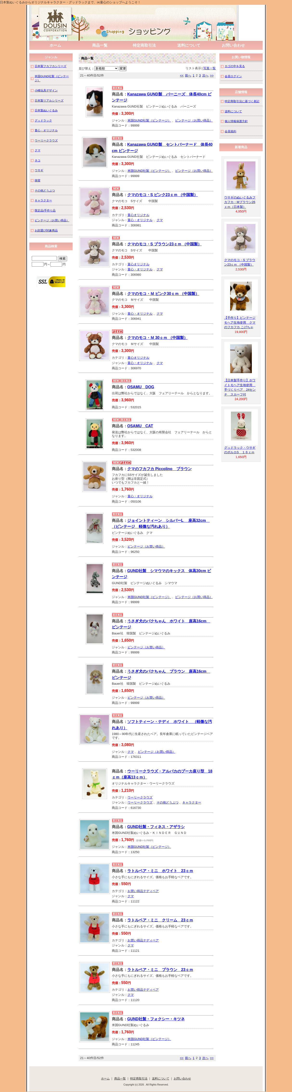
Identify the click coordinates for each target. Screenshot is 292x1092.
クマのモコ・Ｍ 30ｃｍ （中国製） (157, 338)
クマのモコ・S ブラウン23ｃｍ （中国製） (164, 244)
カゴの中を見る (235, 66)
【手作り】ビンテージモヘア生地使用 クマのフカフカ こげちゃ (239, 322)
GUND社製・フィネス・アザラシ (156, 827)
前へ (188, 75)
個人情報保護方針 (236, 121)
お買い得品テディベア (143, 891)
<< (182, 75)
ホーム (55, 45)
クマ (160, 220)
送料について (188, 45)
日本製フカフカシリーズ (50, 66)
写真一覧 (209, 68)
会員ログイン (233, 76)
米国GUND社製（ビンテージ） (149, 120)
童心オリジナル (138, 215)
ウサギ (39, 170)
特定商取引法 (144, 45)
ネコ (37, 160)
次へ (205, 75)
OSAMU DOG (140, 387)
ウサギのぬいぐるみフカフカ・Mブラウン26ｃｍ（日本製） (239, 202)
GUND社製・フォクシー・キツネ (156, 1019)
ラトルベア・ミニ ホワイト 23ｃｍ (160, 871)
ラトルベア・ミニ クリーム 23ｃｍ (160, 920)
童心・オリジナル (139, 220)
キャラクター (191, 802)
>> (212, 75)
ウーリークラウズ (139, 797)
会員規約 (230, 131)
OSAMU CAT (140, 426)
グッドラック (43, 120)
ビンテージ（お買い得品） (194, 120)
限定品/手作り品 (45, 210)
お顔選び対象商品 (46, 230)
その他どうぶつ (167, 802)
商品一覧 (100, 45)
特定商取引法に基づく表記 (242, 101)
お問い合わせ (233, 45)
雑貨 (37, 180)
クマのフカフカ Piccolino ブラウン (159, 469)
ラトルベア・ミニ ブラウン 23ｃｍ (160, 970)
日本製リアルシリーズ (49, 100)
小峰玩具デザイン (46, 90)
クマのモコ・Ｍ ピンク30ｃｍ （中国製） (163, 294)
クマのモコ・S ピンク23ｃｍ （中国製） (162, 195)
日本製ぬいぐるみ (46, 110)
